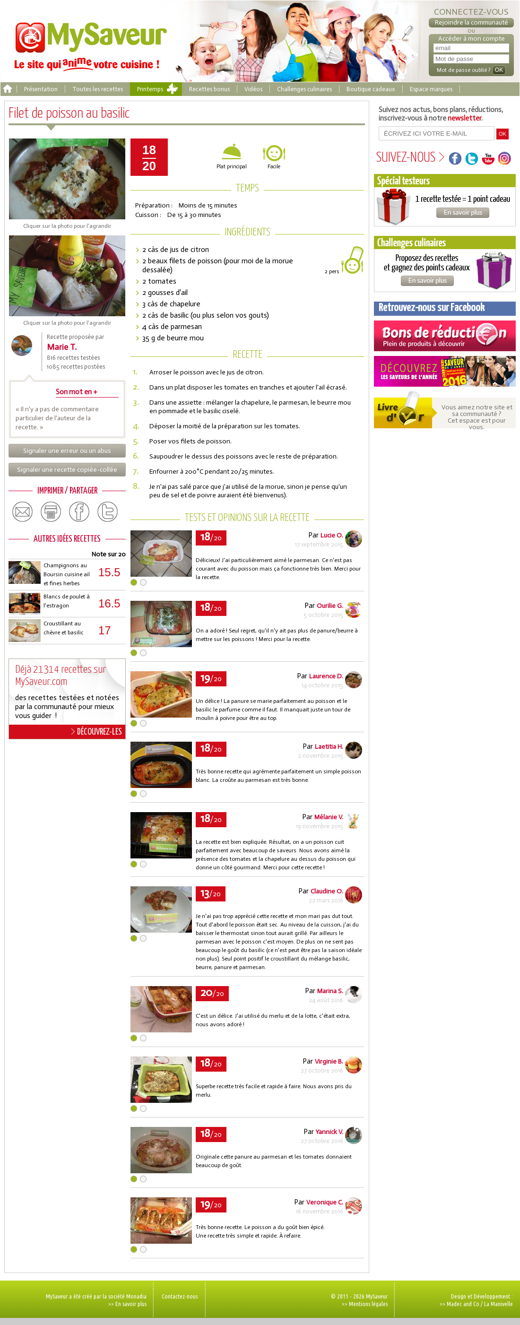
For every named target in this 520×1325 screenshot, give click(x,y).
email (22, 512)
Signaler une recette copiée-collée (67, 470)
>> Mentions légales (365, 1303)
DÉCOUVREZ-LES (96, 731)
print (51, 512)
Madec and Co (463, 1303)
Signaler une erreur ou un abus (67, 451)
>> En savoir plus (127, 1303)
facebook (79, 512)
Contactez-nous (180, 1296)
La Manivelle (498, 1303)
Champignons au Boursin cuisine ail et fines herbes (66, 574)
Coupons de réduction (445, 335)
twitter (107, 512)
